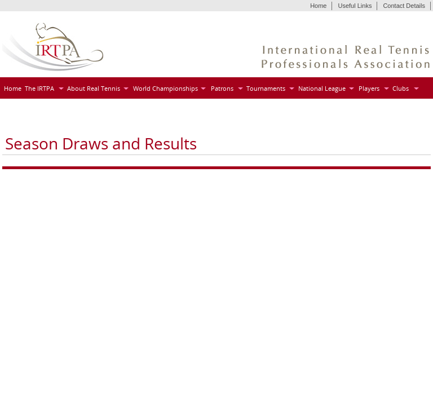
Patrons (222, 88)
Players (369, 88)
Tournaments (265, 88)
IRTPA (53, 47)
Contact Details (404, 5)
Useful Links (355, 5)
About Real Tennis (93, 88)
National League (322, 88)
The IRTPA (39, 88)
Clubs (400, 88)
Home (318, 5)
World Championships (165, 88)
